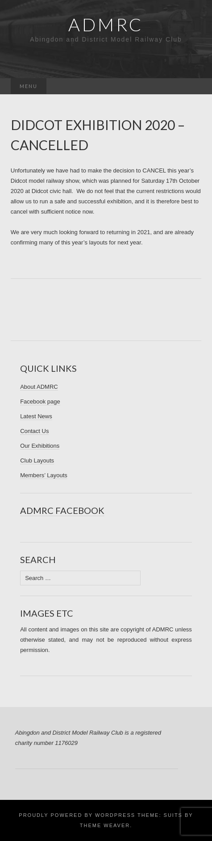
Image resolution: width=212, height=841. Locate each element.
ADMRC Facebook (62, 510)
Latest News (36, 416)
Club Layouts (37, 460)
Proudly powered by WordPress (77, 815)
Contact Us (34, 431)
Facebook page (40, 401)
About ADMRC (39, 386)
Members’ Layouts (43, 475)
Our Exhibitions (39, 445)
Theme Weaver (105, 825)
